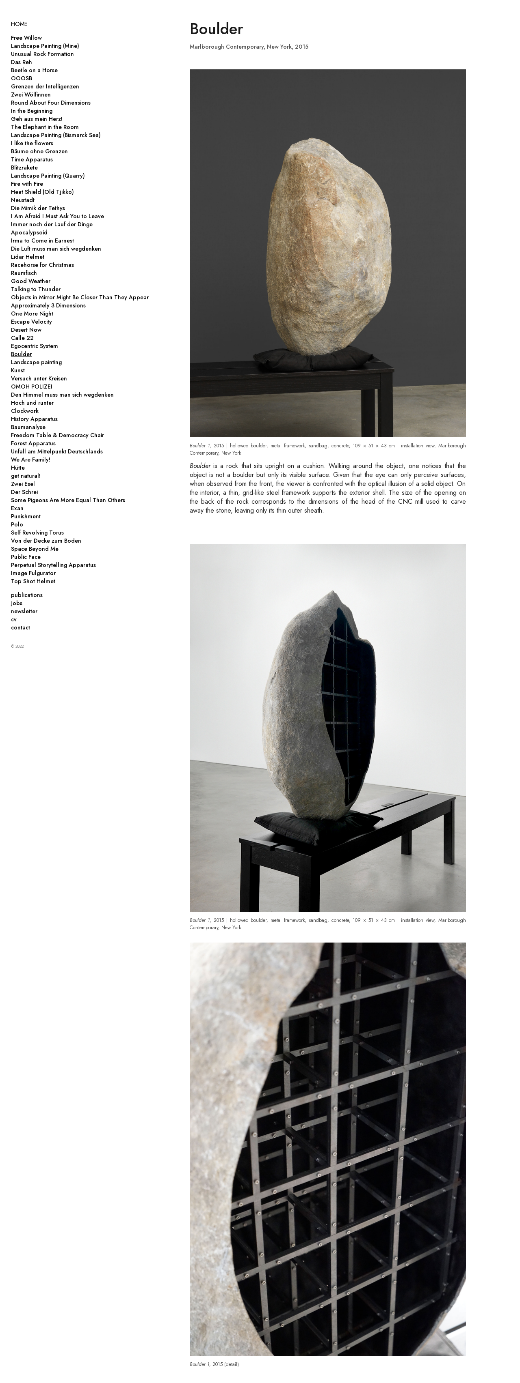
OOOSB (21, 78)
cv (14, 619)
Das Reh (21, 62)
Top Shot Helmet (33, 581)
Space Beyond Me (34, 549)
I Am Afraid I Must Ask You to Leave (57, 216)
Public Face (26, 557)
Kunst (18, 370)
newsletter (24, 611)
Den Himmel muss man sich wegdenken (62, 395)
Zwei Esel (23, 484)
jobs (16, 603)
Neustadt (23, 200)
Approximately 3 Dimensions (48, 305)
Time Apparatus (32, 159)
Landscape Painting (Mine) (45, 46)
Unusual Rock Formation (42, 54)
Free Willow (26, 38)
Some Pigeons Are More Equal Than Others (68, 500)
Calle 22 (22, 338)
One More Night (32, 313)
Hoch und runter (32, 403)
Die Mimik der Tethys (38, 208)
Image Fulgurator (33, 573)
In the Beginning (31, 111)
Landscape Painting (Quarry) (48, 176)
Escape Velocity (31, 322)
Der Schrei (24, 492)
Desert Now (26, 330)
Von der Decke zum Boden (46, 541)
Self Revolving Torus (37, 532)
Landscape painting (36, 362)
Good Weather (30, 281)
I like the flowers (32, 143)
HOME (19, 24)
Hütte (18, 468)
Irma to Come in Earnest (42, 240)
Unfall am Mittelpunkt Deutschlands (57, 451)
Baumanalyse (28, 427)
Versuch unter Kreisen (39, 378)
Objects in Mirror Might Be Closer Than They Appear (80, 297)
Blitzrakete (24, 167)
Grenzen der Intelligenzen (45, 86)
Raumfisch (24, 273)
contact (20, 627)
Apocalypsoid (29, 232)
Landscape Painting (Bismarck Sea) (56, 135)
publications (27, 595)
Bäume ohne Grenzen (39, 151)
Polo (17, 524)
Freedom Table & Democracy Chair (57, 435)
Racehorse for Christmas (42, 265)
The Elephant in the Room (45, 127)
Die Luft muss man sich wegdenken (56, 249)
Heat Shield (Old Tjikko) (42, 192)
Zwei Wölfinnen (31, 94)
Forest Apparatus (33, 443)
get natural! (26, 476)
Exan (17, 508)
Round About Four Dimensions (51, 103)
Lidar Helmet (27, 257)
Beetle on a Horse (34, 70)
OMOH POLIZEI (31, 386)
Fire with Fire (27, 184)
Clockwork (25, 411)
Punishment (26, 516)
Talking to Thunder (36, 289)
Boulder (21, 354)
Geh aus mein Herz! (37, 119)
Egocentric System (34, 346)
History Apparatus (34, 419)
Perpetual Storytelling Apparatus (53, 565)
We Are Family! (30, 459)
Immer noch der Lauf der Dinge (52, 224)
